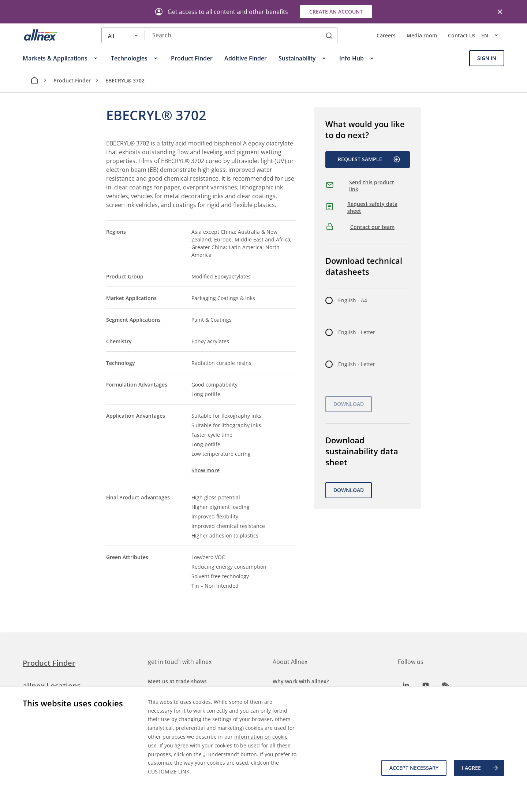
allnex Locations (52, 686)
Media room (422, 35)
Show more (205, 470)
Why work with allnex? (301, 681)
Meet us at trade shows (177, 681)
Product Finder (72, 80)
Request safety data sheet (372, 207)
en (492, 35)
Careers (386, 35)
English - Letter (356, 332)
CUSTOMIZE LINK (169, 771)
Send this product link (371, 186)
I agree (480, 768)
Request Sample (369, 159)
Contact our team (372, 226)
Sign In (486, 58)
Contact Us (461, 35)
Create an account (336, 11)
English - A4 (352, 300)
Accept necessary (413, 767)
